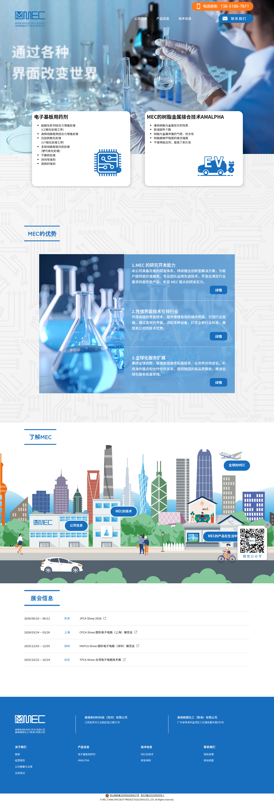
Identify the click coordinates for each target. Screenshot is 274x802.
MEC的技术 (147, 754)
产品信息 (162, 18)
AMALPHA (83, 760)
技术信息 (184, 18)
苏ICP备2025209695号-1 (152, 795)
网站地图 (209, 760)
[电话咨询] (222, 6)
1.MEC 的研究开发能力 (153, 265)
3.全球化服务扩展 (148, 358)
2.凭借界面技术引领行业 (155, 311)
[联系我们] (236, 18)
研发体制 (146, 760)
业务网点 (20, 773)
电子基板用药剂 (86, 754)
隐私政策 (209, 754)
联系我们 (209, 747)
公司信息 (140, 18)
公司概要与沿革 (23, 766)
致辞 (17, 754)
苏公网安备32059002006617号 (124, 795)
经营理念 (20, 760)
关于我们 (20, 747)
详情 (218, 289)
